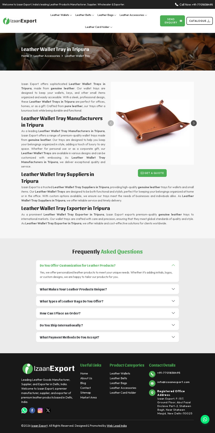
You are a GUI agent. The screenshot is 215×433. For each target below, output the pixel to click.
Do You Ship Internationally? (61, 325)
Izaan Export (39, 425)
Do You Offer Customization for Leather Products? (78, 265)
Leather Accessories (133, 15)
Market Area (88, 397)
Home (25, 56)
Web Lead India (117, 425)
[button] (194, 123)
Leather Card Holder (98, 27)
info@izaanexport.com (173, 382)
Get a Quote (152, 173)
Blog (83, 383)
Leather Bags (106, 15)
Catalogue (199, 21)
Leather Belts (84, 15)
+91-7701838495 (202, 4)
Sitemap (85, 392)
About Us (86, 378)
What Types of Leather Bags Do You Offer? (71, 301)
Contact (85, 388)
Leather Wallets (61, 15)
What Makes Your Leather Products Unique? (73, 289)
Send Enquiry (173, 21)
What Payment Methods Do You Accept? (69, 337)
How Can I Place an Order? (60, 313)
